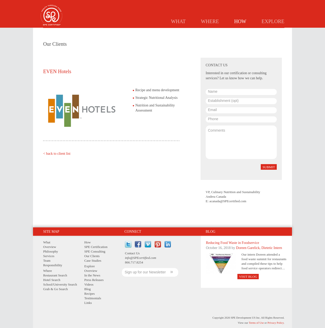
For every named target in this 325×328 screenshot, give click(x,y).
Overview (49, 247)
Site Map (51, 231)
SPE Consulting (94, 251)
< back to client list (56, 153)
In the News (92, 275)
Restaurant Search (55, 275)
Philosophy (50, 251)
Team (47, 260)
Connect (132, 231)
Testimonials (92, 298)
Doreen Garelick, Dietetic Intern (259, 248)
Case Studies (269, 32)
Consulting (219, 32)
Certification (190, 32)
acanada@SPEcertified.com (227, 201)
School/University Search (60, 284)
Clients (243, 32)
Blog (210, 231)
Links (88, 303)
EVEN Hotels (57, 71)
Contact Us (132, 253)
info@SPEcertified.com (140, 258)
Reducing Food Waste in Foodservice (232, 243)
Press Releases (94, 280)
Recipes (89, 293)
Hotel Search (51, 280)
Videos (88, 284)
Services (48, 256)
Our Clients (92, 256)
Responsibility (52, 265)
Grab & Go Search (55, 289)
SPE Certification (95, 247)
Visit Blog (248, 276)
